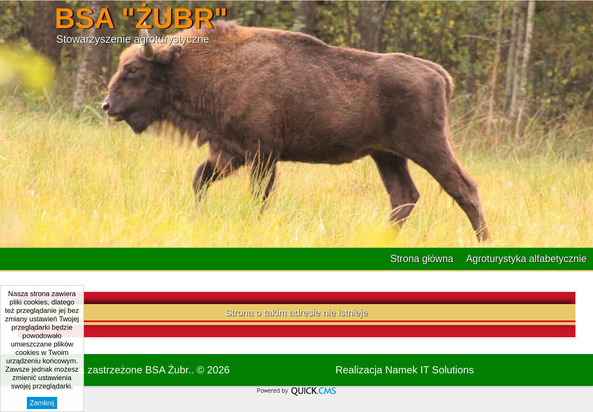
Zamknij (42, 403)
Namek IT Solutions (429, 369)
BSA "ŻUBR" (141, 18)
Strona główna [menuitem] (421, 258)
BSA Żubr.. (169, 369)
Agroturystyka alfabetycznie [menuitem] (526, 258)
